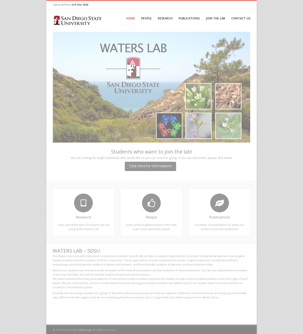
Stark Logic (85, 330)
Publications (189, 18)
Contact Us (240, 18)
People (146, 18)
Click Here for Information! (150, 166)
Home (130, 18)
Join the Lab (215, 18)
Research (165, 18)
